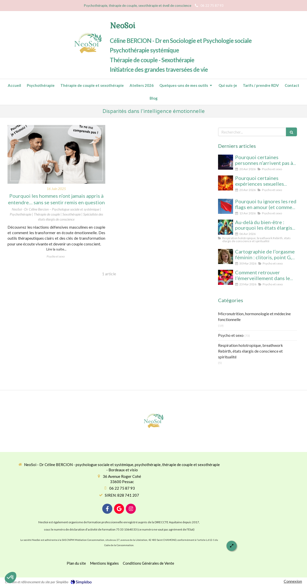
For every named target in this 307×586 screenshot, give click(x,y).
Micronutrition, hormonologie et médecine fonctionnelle (254, 316)
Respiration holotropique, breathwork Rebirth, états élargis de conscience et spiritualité (250, 351)
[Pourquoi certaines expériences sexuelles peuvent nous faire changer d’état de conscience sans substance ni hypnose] (225, 182)
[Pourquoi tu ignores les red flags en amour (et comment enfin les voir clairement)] (225, 206)
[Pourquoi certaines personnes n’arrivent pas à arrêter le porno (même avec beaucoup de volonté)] (225, 162)
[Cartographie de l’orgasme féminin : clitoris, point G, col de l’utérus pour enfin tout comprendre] (225, 256)
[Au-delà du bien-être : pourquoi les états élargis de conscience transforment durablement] (225, 227)
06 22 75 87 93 (122, 488)
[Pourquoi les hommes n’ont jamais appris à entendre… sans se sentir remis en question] (56, 154)
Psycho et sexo (231, 335)
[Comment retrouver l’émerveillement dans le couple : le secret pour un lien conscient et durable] (225, 277)
